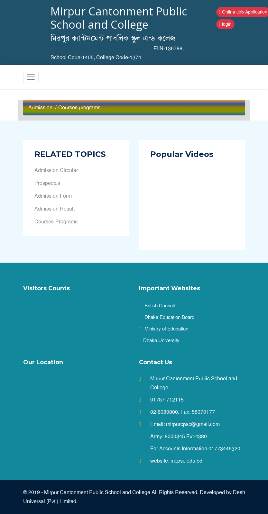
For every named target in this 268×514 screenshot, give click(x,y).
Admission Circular (56, 170)
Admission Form (53, 196)
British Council (157, 305)
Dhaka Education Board (166, 317)
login (225, 24)
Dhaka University (159, 340)
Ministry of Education (163, 329)
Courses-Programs (56, 221)
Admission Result (54, 208)
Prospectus (47, 183)
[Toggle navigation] (31, 77)
